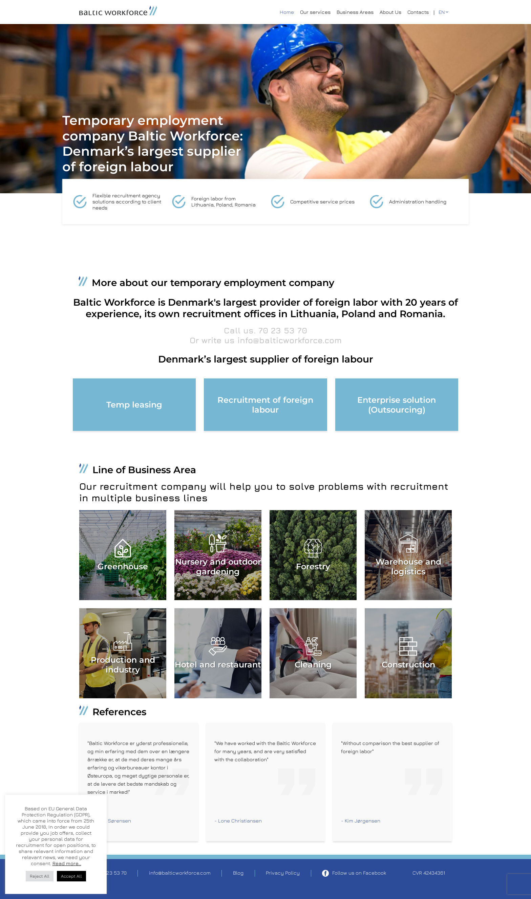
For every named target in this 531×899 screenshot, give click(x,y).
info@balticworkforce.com (289, 340)
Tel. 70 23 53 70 (108, 873)
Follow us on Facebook (354, 873)
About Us (390, 12)
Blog (238, 873)
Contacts (418, 12)
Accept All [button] (71, 876)
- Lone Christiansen (238, 821)
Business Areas (355, 12)
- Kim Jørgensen (360, 821)
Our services (315, 12)
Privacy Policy (283, 873)
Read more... (66, 863)
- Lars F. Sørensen (109, 821)
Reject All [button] (39, 876)
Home (287, 12)
